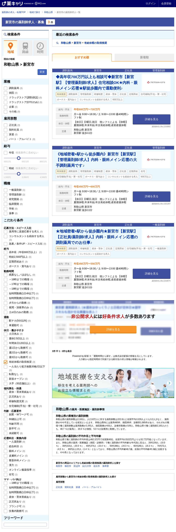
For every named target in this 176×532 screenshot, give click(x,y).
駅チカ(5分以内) (19, 320)
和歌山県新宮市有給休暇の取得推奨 (81, 42)
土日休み (15, 333)
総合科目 (15, 446)
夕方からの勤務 (19, 302)
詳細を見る (151, 119)
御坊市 (68, 466)
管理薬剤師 (16, 194)
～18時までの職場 (20, 288)
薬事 (13, 213)
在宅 (13, 474)
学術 (13, 208)
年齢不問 (15, 423)
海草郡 (105, 466)
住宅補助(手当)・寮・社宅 (25, 405)
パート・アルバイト (21, 139)
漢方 (13, 465)
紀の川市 (86, 466)
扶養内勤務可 (18, 510)
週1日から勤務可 (19, 347)
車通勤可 (15, 325)
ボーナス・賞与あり (21, 266)
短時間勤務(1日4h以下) (23, 293)
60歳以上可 (16, 419)
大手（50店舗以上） (21, 383)
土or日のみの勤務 (20, 312)
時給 (23, 168)
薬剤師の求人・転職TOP (14, 12)
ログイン (151, 3)
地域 (10, 48)
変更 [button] (42, 71)
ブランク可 (16, 506)
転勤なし (15, 374)
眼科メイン (16, 451)
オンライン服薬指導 (21, 469)
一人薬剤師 (16, 441)
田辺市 (77, 466)
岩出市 (96, 466)
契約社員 (15, 129)
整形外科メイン (19, 460)
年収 (23, 152)
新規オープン (18, 378)
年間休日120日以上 (21, 343)
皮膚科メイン (18, 455)
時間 (40, 48)
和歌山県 (48, 12)
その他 (14, 111)
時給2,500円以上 (19, 256)
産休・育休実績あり (21, 391)
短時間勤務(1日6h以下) (23, 298)
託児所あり (16, 396)
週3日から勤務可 (19, 357)
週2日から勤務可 (19, 352)
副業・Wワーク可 (20, 414)
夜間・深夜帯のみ (20, 307)
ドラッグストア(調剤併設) (25, 97)
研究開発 (15, 199)
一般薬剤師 (16, 189)
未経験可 (15, 433)
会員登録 (166, 3)
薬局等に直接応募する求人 (25, 231)
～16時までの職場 (20, 279)
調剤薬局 (15, 88)
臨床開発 (15, 203)
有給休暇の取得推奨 (21, 361)
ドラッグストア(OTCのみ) (25, 102)
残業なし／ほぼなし (21, 274)
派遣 (13, 134)
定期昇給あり (18, 261)
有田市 (59, 466)
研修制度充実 (18, 401)
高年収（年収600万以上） (25, 252)
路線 (25, 48)
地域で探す (34, 12)
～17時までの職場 (20, 284)
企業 (13, 106)
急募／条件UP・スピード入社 (27, 243)
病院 (13, 92)
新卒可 (14, 428)
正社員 (14, 125)
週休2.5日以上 (18, 338)
